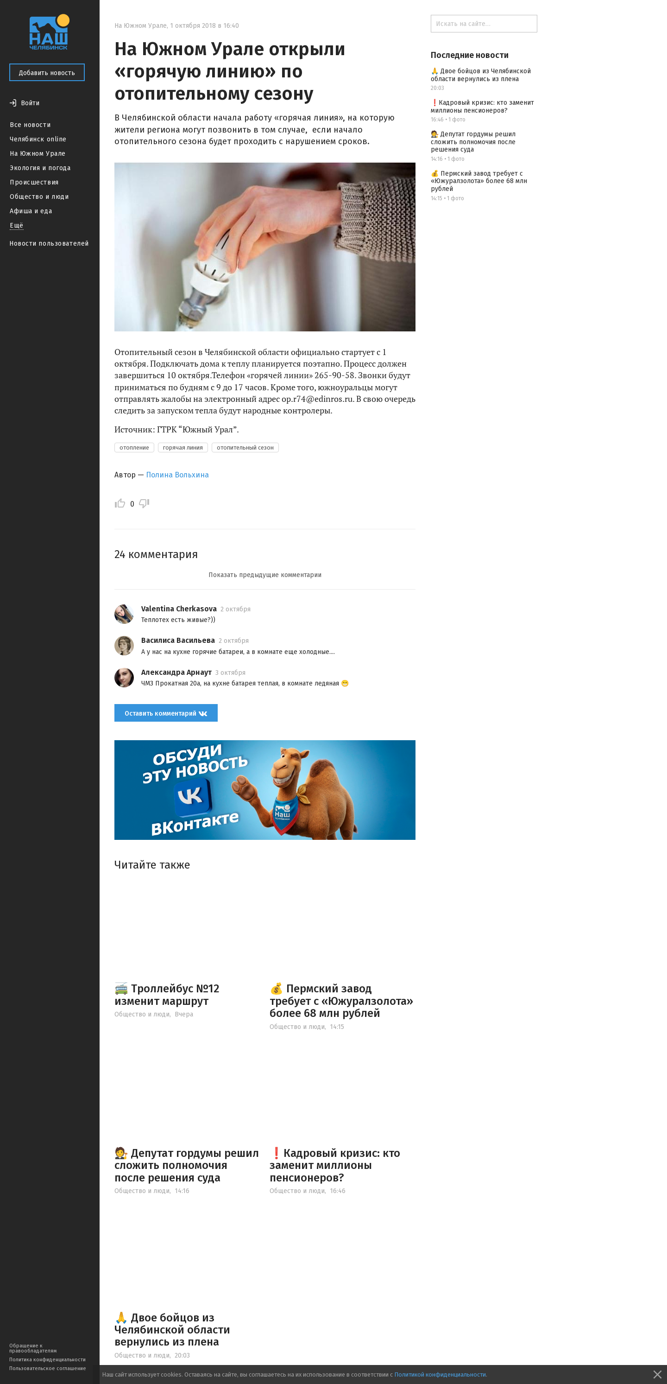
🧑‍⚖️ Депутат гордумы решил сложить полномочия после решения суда (186, 1165)
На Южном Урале (38, 154)
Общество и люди (39, 197)
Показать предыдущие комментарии (264, 575)
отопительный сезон (245, 447)
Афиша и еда (31, 211)
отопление (134, 447)
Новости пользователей (49, 244)
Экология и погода (40, 168)
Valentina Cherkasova (179, 608)
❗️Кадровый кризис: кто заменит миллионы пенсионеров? (335, 1165)
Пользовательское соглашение (47, 1368)
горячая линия (183, 447)
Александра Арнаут (176, 672)
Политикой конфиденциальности (440, 1374)
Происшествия (34, 182)
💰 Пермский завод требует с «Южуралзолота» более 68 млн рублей (341, 1001)
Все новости (30, 125)
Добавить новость (47, 73)
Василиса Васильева (178, 640)
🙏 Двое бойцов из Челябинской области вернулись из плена (172, 1330)
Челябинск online (38, 139)
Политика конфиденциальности (47, 1359)
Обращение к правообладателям (33, 1348)
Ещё (17, 225)
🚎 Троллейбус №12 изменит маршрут (167, 994)
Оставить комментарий (166, 713)
